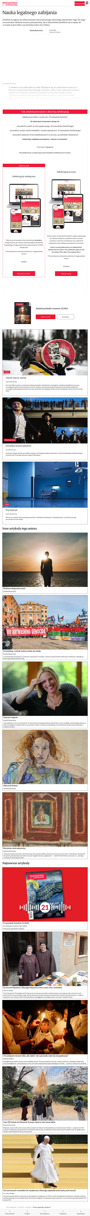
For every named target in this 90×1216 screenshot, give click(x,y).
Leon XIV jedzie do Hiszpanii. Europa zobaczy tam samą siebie (29, 1122)
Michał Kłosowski (9, 1125)
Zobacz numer (45, 317)
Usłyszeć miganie (10, 717)
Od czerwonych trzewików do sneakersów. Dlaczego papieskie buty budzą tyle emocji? (39, 1190)
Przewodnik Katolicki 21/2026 (16, 923)
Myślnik (28, 1207)
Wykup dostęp (66, 274)
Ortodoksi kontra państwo (18, 446)
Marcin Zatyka (8, 990)
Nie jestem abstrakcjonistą (14, 848)
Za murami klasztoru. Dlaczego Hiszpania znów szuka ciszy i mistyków (32, 987)
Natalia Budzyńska (36, 30)
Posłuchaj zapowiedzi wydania (13, 929)
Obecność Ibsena (10, 785)
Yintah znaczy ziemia (16, 378)
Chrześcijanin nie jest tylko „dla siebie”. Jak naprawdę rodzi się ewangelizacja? (35, 1056)
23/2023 (64, 308)
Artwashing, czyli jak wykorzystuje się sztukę (22, 651)
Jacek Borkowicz (11, 450)
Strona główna (11, 1207)
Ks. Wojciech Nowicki (10, 926)
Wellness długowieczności (14, 588)
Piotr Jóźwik (22, 926)
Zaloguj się (49, 147)
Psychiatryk (11, 510)
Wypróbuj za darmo (24, 273)
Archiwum (65, 317)
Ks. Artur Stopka (8, 1193)
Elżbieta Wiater (8, 1059)
